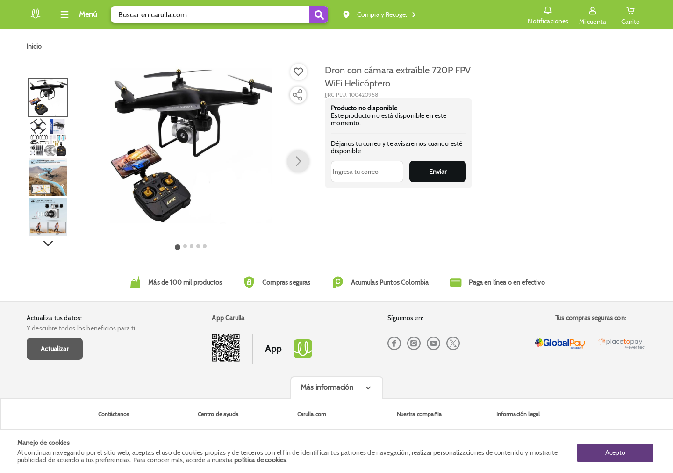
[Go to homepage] (34, 46)
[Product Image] (191, 145)
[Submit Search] (318, 14)
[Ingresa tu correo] (367, 171)
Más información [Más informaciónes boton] (327, 387)
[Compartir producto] (297, 94)
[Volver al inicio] (35, 17)
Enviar (437, 171)
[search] (219, 14)
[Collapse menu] (77, 14)
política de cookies (260, 460)
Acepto (615, 451)
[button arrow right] (298, 161)
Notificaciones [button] (547, 14)
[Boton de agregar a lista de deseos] (298, 72)
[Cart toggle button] (630, 14)
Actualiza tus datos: (54, 318)
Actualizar (55, 348)
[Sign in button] (592, 14)
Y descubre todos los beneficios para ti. (81, 328)
